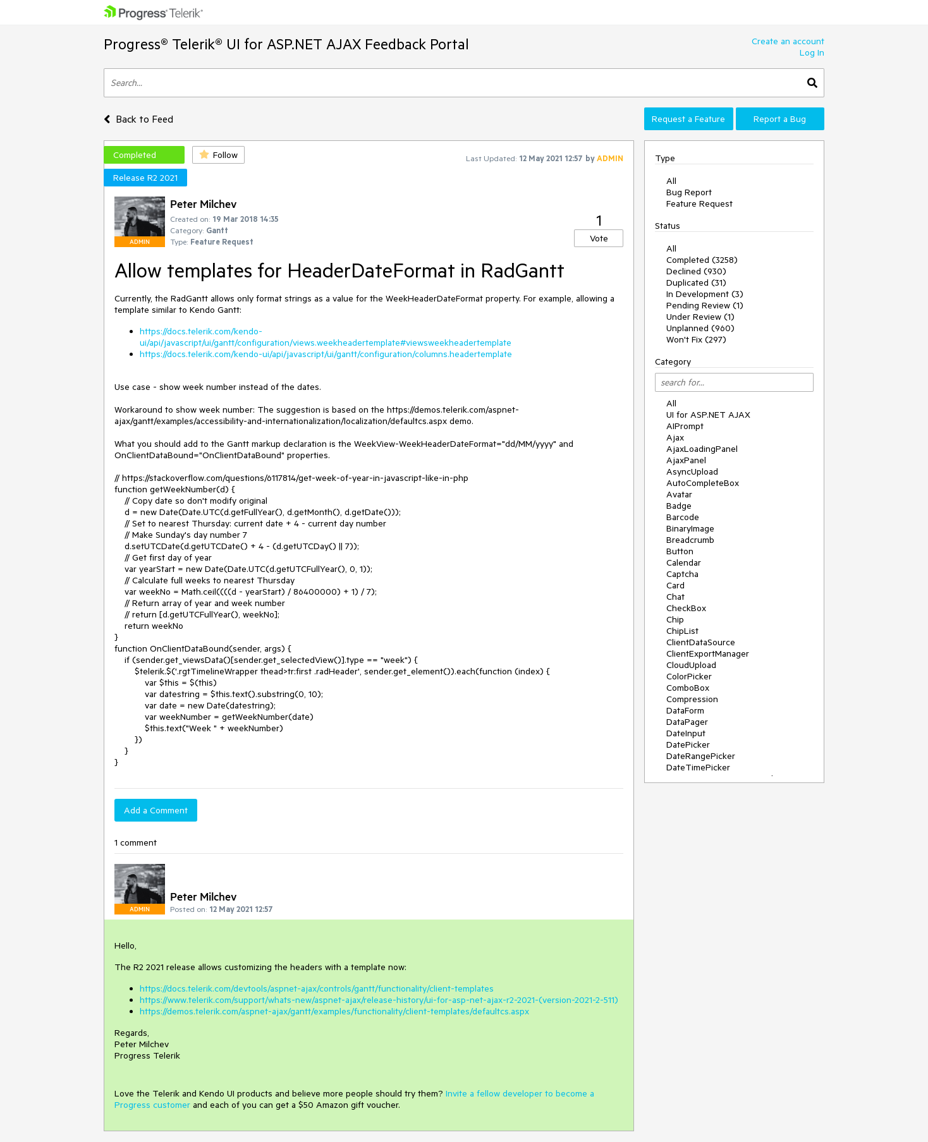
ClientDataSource (700, 642)
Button (679, 551)
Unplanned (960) (700, 328)
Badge (679, 505)
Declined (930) (696, 271)
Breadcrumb (690, 539)
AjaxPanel (686, 460)
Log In (812, 52)
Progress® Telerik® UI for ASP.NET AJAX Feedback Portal (286, 44)
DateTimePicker (698, 767)
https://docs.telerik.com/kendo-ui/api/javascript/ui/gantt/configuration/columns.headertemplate (326, 354)
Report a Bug (780, 119)
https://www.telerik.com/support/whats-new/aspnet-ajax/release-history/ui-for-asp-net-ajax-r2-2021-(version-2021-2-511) (379, 999)
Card (675, 585)
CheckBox (686, 608)
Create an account (788, 41)
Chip (675, 619)
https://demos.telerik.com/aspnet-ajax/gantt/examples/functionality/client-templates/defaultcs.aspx (334, 1011)
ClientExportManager (707, 653)
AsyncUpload (692, 471)
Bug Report (689, 192)
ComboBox (687, 687)
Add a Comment (156, 810)
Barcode (682, 517)
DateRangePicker (700, 756)
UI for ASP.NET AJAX (708, 414)
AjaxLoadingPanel (702, 448)
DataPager (687, 721)
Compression (692, 699)
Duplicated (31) (696, 282)
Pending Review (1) (704, 305)
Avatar (679, 494)
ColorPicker (689, 676)
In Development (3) (704, 294)
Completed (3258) (702, 259)
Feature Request (699, 203)
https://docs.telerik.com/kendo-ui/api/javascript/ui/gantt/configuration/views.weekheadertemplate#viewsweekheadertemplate (325, 336)
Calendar (683, 562)
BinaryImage (690, 528)
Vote (599, 238)
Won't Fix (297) (696, 339)
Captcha (682, 574)
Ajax (675, 437)
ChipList (682, 630)
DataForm (685, 710)
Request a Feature (688, 119)
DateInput (685, 733)
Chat (675, 596)
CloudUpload (691, 665)
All (671, 180)
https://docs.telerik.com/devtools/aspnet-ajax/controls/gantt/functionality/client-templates (317, 988)
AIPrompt (685, 426)
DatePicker (688, 744)
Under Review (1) (700, 316)
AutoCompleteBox (702, 483)
